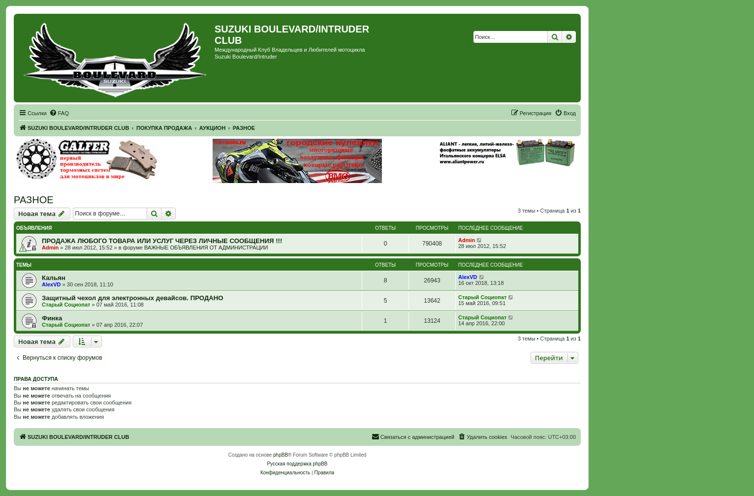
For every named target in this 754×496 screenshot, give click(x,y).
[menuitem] (59, 113)
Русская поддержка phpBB (297, 463)
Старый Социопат (66, 305)
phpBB (280, 455)
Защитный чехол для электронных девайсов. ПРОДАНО (132, 298)
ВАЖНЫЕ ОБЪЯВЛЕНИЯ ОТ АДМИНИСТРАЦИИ (206, 247)
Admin (50, 247)
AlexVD (51, 284)
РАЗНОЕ (34, 199)
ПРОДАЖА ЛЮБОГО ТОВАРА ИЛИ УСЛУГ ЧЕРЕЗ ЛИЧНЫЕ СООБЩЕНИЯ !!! (162, 241)
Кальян (53, 277)
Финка (52, 318)
